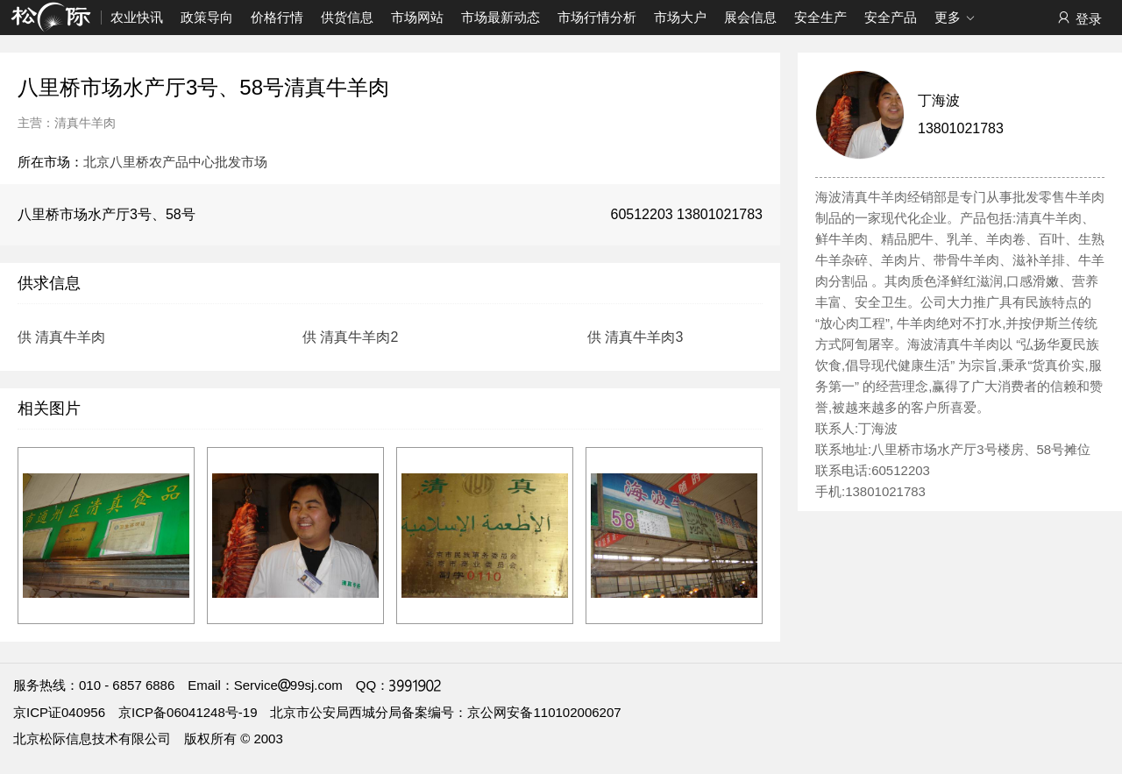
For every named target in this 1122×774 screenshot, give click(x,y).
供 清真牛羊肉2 (350, 337)
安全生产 (820, 17)
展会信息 (750, 17)
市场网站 (417, 17)
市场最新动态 (500, 17)
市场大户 (680, 17)
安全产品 (890, 17)
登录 (1078, 18)
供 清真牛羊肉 (61, 337)
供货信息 (347, 17)
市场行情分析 (596, 17)
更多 (955, 18)
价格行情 (277, 17)
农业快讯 (136, 17)
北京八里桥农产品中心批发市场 (175, 161)
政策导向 (207, 17)
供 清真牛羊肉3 (635, 337)
